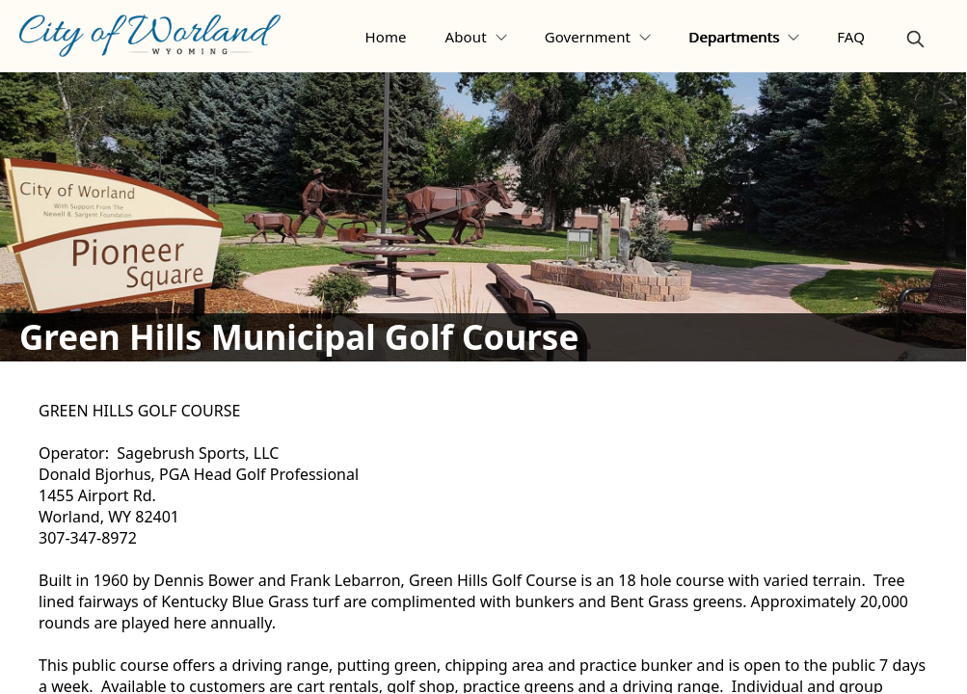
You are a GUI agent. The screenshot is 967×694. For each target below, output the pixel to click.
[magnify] (915, 39)
